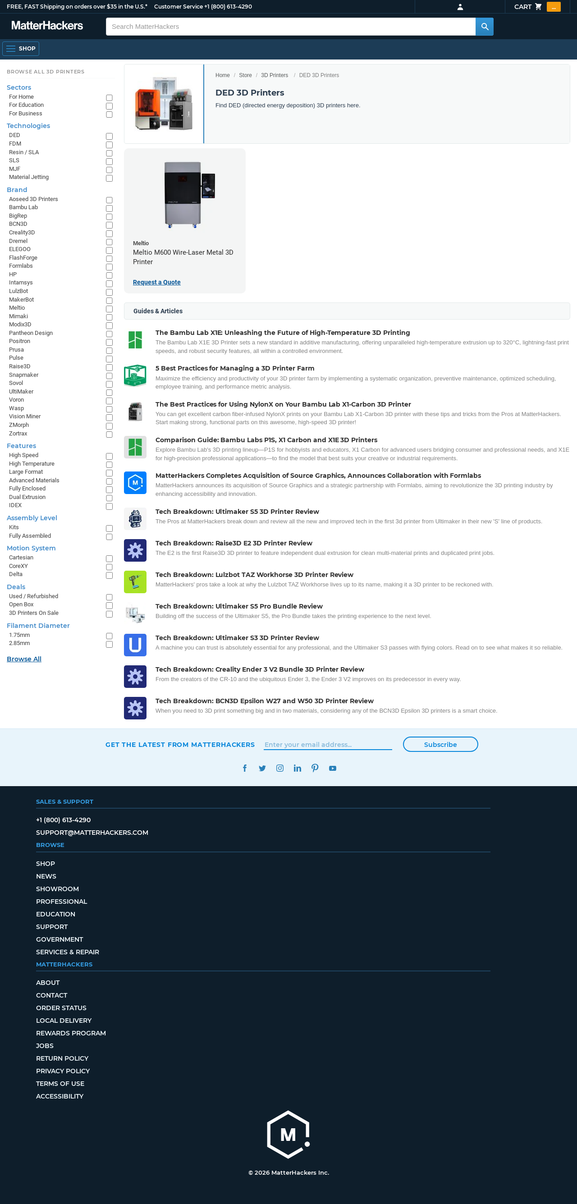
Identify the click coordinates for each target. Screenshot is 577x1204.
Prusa (16, 349)
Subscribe (440, 745)
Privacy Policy (63, 1071)
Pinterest (315, 768)
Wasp (16, 408)
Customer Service (178, 6)
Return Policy (62, 1058)
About (48, 983)
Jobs (45, 1046)
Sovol (16, 383)
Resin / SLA (24, 152)
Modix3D (20, 324)
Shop (45, 864)
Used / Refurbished (33, 596)
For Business (25, 113)
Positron (19, 341)
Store (245, 75)
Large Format (26, 471)
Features (21, 446)
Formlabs (21, 265)
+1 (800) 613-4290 (228, 6)
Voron (16, 399)
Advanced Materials (34, 480)
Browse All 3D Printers (46, 72)
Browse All (24, 659)
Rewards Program (71, 1033)
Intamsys (21, 282)
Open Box (21, 604)
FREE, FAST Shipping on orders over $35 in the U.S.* (77, 6)
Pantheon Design (31, 333)
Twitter (262, 768)
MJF (14, 168)
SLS (14, 160)
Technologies (28, 126)
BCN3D (18, 223)
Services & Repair (67, 952)
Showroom (57, 889)
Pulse (16, 357)
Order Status (61, 1008)
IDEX (15, 505)
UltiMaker (21, 391)
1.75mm (19, 635)
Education (55, 914)
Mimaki (18, 316)
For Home (21, 96)
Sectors (19, 87)
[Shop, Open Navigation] (20, 48)
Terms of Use (60, 1084)
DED (14, 135)
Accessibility (59, 1096)
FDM (15, 143)
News (46, 876)
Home (222, 75)
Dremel (18, 241)
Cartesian (21, 557)
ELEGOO (20, 249)
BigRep (18, 215)
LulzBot (18, 291)
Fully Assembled (30, 535)
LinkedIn (297, 768)
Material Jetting (29, 177)
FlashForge (23, 257)
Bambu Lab (23, 207)
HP (13, 274)
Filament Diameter (38, 626)
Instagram (280, 768)
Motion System (31, 548)
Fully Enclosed (27, 488)
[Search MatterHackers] (485, 27)
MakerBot (21, 299)
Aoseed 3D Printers (33, 199)
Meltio (17, 307)
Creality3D (22, 232)
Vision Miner (25, 416)
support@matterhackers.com (92, 833)
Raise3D (20, 366)
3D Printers (274, 75)
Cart (537, 7)
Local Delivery (64, 1020)
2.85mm (19, 643)
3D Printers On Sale (34, 612)
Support (52, 927)
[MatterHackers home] (288, 1136)
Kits (14, 527)
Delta (16, 574)
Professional (61, 901)
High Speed (23, 455)
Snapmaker (23, 374)
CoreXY (18, 566)
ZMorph (19, 424)
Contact (51, 995)
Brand (17, 190)
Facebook (244, 768)
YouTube (332, 768)
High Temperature (32, 463)
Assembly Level (32, 518)
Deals (16, 587)
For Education (26, 104)
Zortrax (18, 433)
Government (59, 939)
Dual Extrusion (27, 497)
